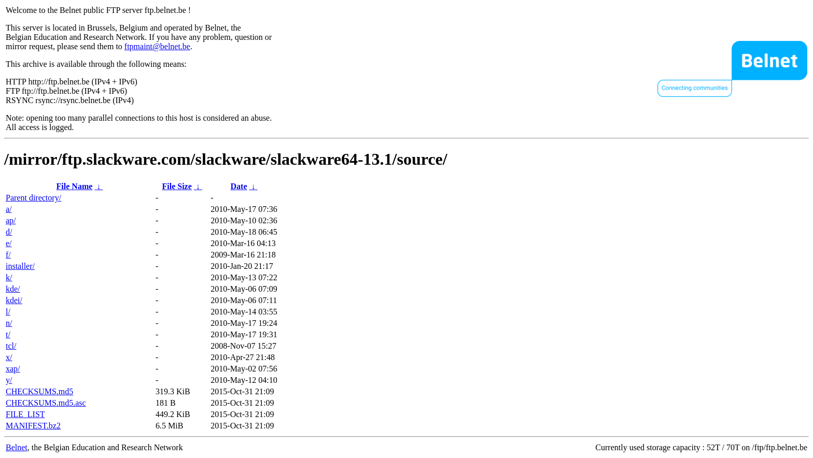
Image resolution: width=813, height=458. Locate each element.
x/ (9, 357)
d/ (9, 231)
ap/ (11, 220)
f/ (8, 254)
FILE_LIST (25, 414)
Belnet (16, 447)
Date (239, 186)
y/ (9, 380)
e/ (9, 243)
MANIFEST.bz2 (33, 425)
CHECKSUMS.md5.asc (46, 402)
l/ (8, 311)
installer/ (20, 266)
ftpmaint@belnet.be (157, 46)
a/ (9, 209)
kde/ (13, 288)
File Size (176, 186)
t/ (8, 334)
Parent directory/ (33, 197)
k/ (9, 277)
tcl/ (11, 345)
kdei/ (14, 300)
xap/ (13, 368)
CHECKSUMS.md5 (39, 391)
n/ (9, 323)
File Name (75, 186)
